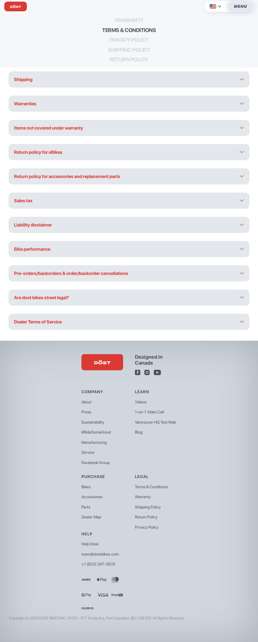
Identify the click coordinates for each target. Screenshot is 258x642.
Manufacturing (94, 442)
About (86, 402)
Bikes (86, 486)
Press (86, 412)
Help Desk (90, 544)
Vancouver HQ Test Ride (155, 422)
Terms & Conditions (129, 30)
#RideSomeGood (96, 432)
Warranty (129, 20)
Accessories (91, 496)
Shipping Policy (129, 50)
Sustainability (92, 422)
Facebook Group (95, 462)
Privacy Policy (129, 40)
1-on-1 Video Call (149, 412)
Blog (138, 432)
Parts (85, 507)
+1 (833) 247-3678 (98, 564)
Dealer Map (91, 517)
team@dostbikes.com (100, 554)
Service (87, 452)
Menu (240, 6)
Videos (140, 402)
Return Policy (129, 59)
